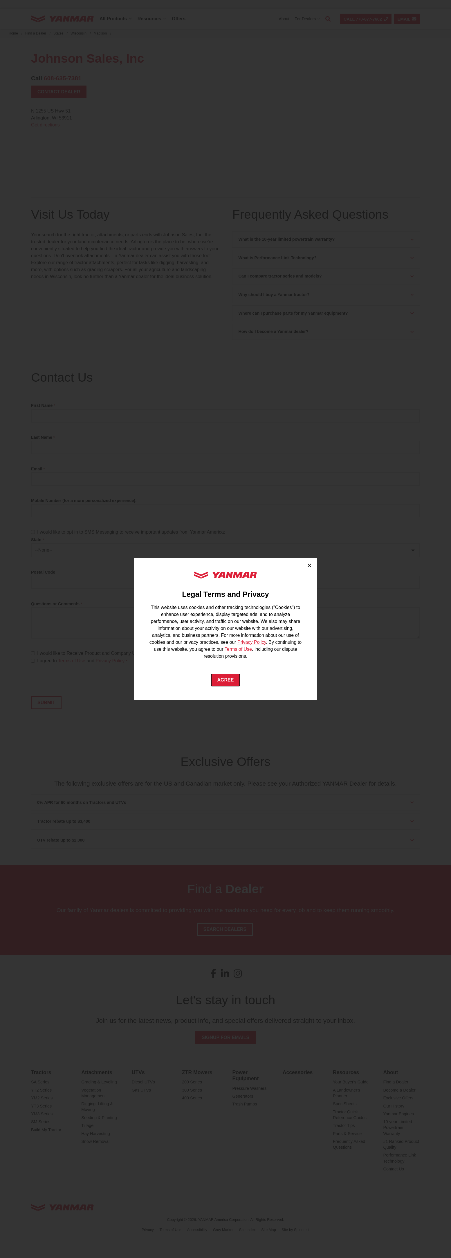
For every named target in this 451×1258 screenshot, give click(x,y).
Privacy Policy (251, 642)
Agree (225, 679)
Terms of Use (238, 649)
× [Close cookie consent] (309, 565)
